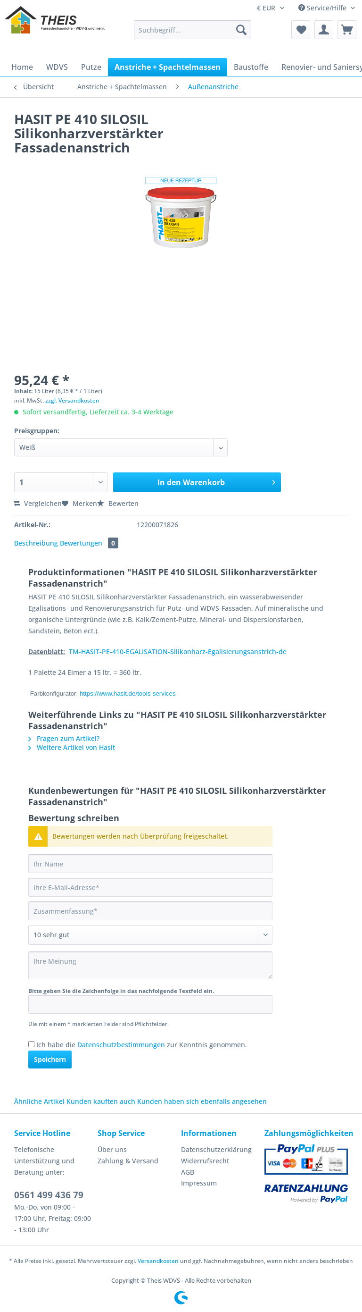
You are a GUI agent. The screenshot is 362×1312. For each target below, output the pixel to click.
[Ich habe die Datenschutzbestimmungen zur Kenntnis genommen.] (31, 1044)
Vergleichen (38, 503)
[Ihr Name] (150, 863)
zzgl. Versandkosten (72, 400)
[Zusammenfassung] (150, 910)
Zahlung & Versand (128, 1160)
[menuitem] (193, 34)
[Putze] (91, 67)
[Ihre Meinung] (150, 965)
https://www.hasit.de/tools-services (128, 693)
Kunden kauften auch (100, 1101)
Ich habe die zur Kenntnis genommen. (141, 1044)
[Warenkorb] (346, 29)
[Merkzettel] (300, 29)
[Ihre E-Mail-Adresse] (150, 887)
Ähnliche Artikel (39, 1101)
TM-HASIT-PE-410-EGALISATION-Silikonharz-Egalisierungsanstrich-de (178, 651)
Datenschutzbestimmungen (121, 1044)
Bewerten (118, 503)
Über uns (112, 1149)
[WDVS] (57, 67)
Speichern (50, 1059)
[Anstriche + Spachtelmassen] (167, 67)
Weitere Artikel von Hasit (71, 747)
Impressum (199, 1182)
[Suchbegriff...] (193, 29)
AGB (187, 1172)
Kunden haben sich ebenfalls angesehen (202, 1101)
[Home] (22, 67)
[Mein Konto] (323, 29)
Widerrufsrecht (205, 1160)
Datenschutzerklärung (216, 1149)
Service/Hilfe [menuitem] (323, 7)
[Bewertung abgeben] (150, 935)
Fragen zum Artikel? (63, 738)
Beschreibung (36, 542)
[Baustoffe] (251, 67)
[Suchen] (241, 29)
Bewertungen (89, 542)
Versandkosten (158, 1261)
